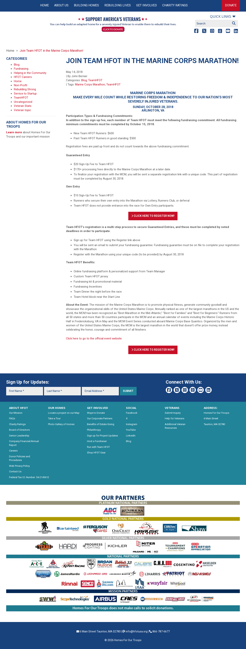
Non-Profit (20, 85)
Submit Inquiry (173, 412)
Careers (13, 450)
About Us (61, 5)
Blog (84, 80)
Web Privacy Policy (19, 465)
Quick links (220, 16)
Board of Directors (19, 429)
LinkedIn (130, 435)
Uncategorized (23, 102)
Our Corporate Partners (99, 418)
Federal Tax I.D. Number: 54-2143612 (29, 477)
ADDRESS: (210, 408)
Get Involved (146, 5)
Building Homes (86, 5)
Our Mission (15, 412)
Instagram (131, 424)
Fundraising (21, 68)
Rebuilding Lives (117, 5)
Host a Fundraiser (97, 441)
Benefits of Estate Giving (100, 424)
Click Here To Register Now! (152, 215)
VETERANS (172, 408)
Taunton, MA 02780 (214, 424)
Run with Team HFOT (98, 447)
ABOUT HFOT (18, 408)
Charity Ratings (175, 5)
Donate (231, 5)
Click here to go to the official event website (94, 338)
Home (44, 5)
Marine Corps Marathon (90, 84)
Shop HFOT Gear (96, 452)
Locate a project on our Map (63, 412)
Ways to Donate (96, 412)
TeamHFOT (95, 80)
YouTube (131, 429)
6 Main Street (211, 418)
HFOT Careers (23, 77)
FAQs (12, 418)
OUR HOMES (56, 408)
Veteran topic (22, 110)
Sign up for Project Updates (102, 435)
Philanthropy (94, 429)
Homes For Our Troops (216, 412)
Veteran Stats (22, 106)
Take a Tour (54, 418)
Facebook (131, 412)
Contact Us (15, 471)
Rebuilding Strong (25, 89)
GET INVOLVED (97, 408)
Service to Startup (25, 93)
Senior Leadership (19, 435)
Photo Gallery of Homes (61, 424)
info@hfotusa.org (136, 631)
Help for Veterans (174, 418)
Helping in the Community (30, 73)
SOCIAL (131, 408)
